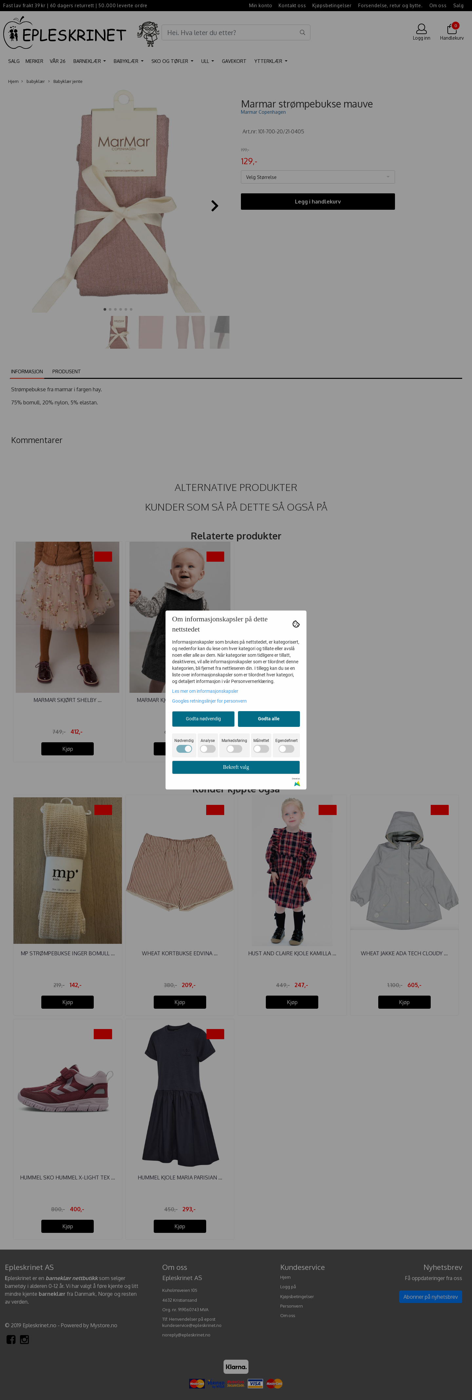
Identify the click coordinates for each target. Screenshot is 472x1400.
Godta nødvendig (203, 718)
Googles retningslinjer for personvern (209, 701)
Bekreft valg (236, 767)
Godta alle (269, 718)
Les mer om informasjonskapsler (205, 691)
